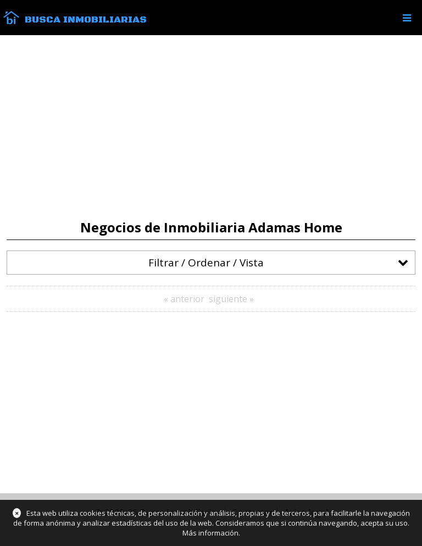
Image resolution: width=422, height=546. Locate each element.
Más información (210, 533)
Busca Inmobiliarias (86, 20)
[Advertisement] (211, 127)
